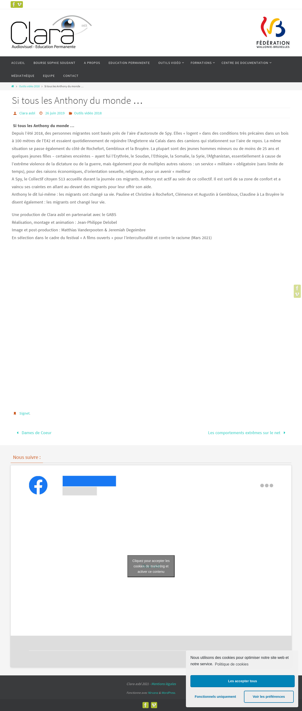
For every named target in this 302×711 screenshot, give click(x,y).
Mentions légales (163, 684)
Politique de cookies (231, 664)
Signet (24, 413)
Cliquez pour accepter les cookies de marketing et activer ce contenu (151, 566)
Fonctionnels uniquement (215, 697)
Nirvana (153, 693)
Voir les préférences (269, 697)
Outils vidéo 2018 (29, 86)
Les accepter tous (242, 681)
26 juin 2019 (55, 113)
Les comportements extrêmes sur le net (247, 432)
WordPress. (168, 693)
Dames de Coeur (33, 432)
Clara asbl (27, 113)
